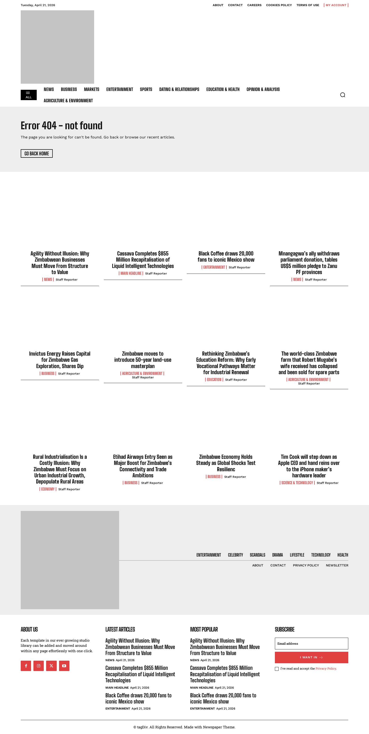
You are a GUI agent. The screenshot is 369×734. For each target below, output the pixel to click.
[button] (342, 94)
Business (47, 374)
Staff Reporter (66, 280)
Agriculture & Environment (142, 374)
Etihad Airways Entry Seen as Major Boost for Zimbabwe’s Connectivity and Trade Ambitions (142, 466)
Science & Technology (297, 483)
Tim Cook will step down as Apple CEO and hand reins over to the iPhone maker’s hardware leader (309, 466)
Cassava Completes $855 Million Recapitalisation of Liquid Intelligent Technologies (143, 259)
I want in (311, 657)
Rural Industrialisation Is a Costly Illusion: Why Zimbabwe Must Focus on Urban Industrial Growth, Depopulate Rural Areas (60, 469)
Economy (48, 489)
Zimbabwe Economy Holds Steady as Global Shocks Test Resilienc (226, 463)
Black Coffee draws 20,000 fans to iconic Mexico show (226, 256)
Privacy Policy (326, 669)
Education (214, 380)
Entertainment (214, 267)
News (48, 280)
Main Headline (130, 273)
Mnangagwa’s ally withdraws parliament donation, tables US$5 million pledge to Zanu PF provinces (309, 262)
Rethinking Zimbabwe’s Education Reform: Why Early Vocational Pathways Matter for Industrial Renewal (226, 362)
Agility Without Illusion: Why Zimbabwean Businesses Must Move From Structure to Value (60, 262)
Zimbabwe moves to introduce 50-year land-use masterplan (142, 359)
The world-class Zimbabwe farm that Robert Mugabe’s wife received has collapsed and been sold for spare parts (309, 362)
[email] (311, 644)
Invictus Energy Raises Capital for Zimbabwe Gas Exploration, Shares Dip (59, 359)
